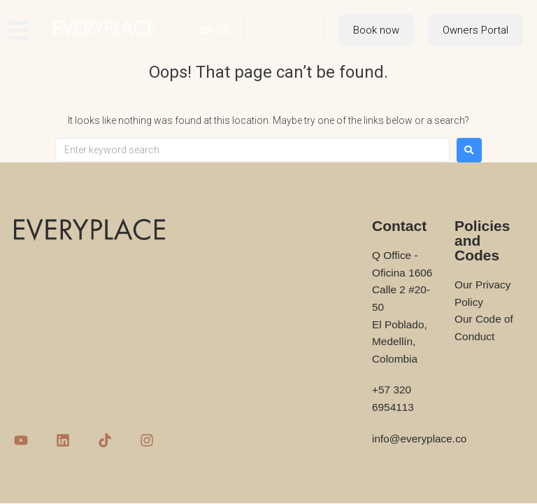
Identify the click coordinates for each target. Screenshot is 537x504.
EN (206, 30)
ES (222, 30)
